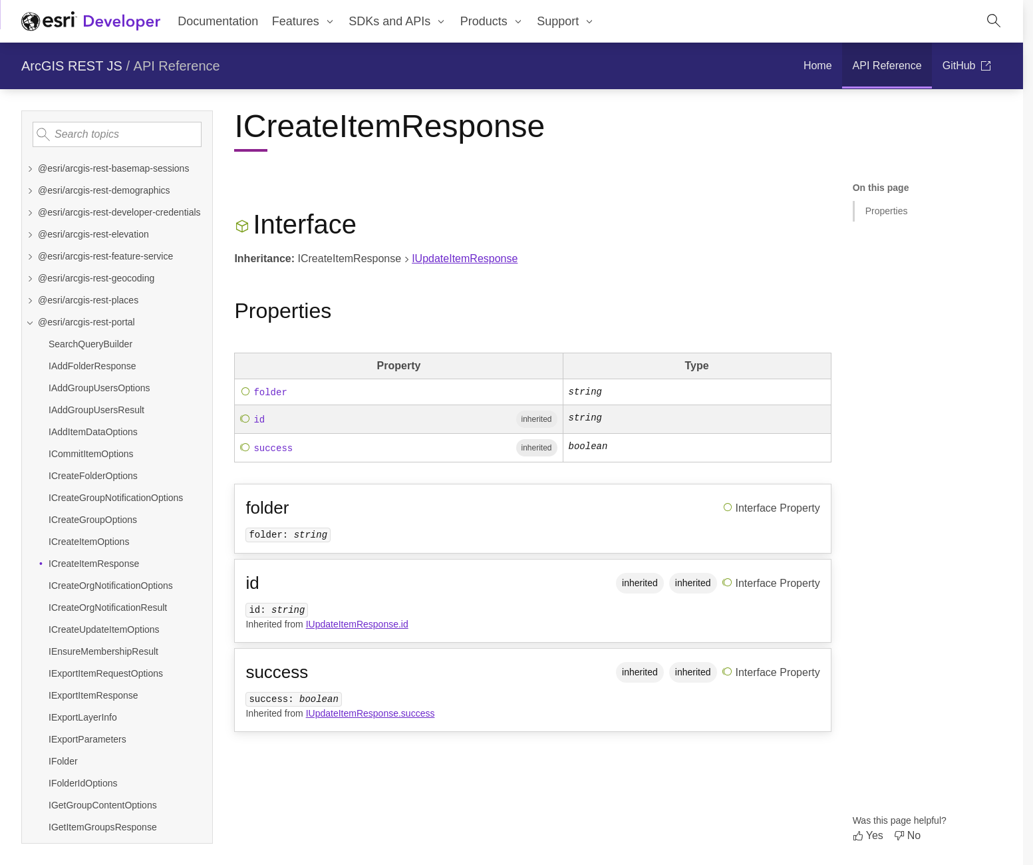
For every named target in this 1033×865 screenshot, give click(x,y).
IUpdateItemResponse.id (357, 624)
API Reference (177, 66)
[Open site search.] (993, 21)
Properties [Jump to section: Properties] (886, 211)
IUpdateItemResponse (464, 258)
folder (270, 392)
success (273, 448)
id (259, 420)
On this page (881, 187)
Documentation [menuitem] (218, 21)
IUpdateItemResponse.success (370, 713)
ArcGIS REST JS (71, 66)
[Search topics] (117, 134)
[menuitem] (303, 21)
